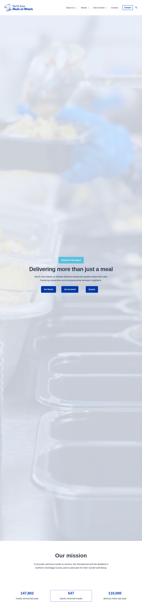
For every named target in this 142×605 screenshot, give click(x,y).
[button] (127, 7)
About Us (72, 7)
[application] (76, 7)
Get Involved (100, 7)
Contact (114, 7)
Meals (85, 7)
